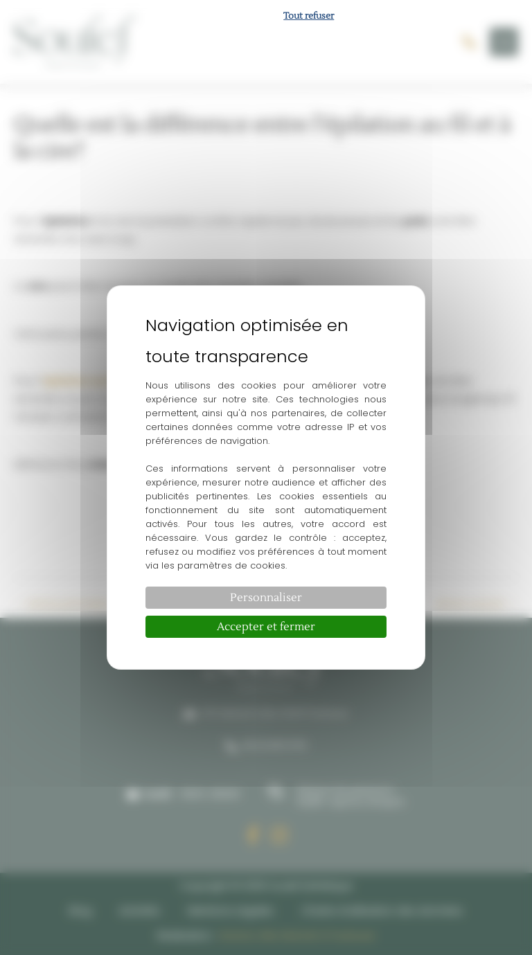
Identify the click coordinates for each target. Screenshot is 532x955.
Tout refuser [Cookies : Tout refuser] (308, 15)
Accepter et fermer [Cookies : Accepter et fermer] (266, 627)
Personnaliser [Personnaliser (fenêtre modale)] (266, 598)
